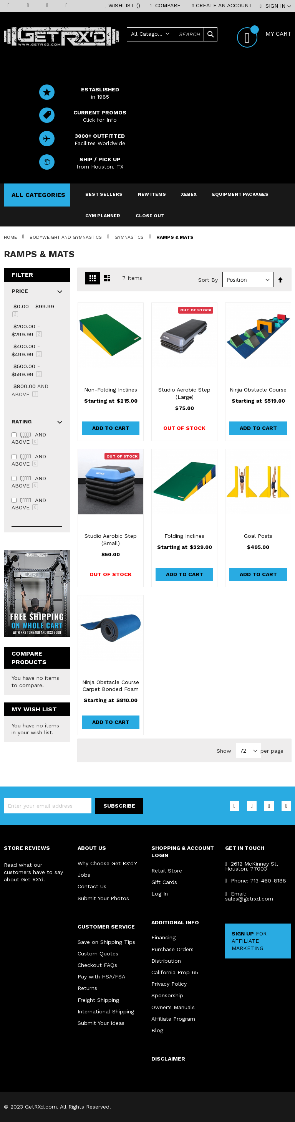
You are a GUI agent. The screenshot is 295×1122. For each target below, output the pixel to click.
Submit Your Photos (103, 897)
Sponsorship (167, 995)
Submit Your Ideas (101, 1023)
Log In (159, 892)
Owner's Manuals (173, 1007)
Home (11, 237)
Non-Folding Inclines (110, 390)
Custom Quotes (98, 953)
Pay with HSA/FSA (101, 976)
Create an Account (224, 5)
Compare (167, 5)
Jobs (84, 874)
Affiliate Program (173, 1018)
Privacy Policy (169, 983)
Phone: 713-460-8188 (255, 879)
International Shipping (106, 1011)
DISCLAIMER (168, 1059)
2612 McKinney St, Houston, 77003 (251, 865)
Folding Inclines (184, 536)
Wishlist (124, 5)
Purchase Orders (172, 948)
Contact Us (92, 885)
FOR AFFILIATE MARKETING (249, 940)
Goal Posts (258, 536)
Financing (163, 937)
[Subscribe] (119, 805)
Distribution (166, 960)
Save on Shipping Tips (106, 941)
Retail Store (166, 869)
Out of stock (184, 428)
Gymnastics (129, 237)
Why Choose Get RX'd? (107, 862)
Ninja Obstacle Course (258, 390)
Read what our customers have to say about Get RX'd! (33, 871)
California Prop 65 (174, 971)
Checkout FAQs (97, 964)
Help (200, 47)
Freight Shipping (98, 999)
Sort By (208, 280)
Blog (157, 1030)
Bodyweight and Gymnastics (66, 237)
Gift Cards (164, 881)
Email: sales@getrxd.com (249, 895)
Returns (87, 988)
